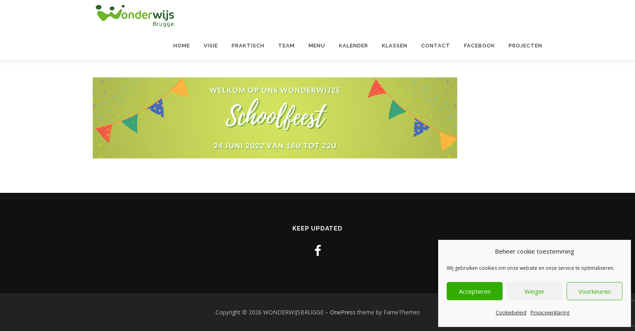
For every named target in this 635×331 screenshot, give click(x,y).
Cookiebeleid (511, 312)
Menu (317, 46)
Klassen (394, 46)
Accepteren (475, 291)
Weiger (534, 291)
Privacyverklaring (550, 312)
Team (286, 46)
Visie (211, 46)
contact (435, 46)
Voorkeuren (594, 291)
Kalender (353, 46)
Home (181, 46)
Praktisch (248, 46)
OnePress (343, 312)
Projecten (525, 46)
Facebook (479, 46)
